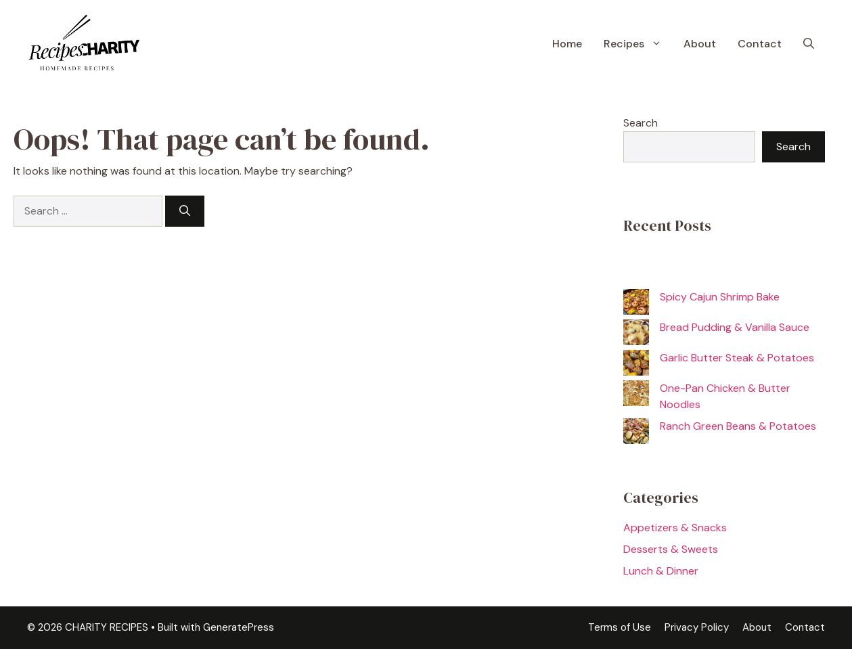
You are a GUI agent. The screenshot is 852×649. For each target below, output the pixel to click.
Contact (760, 44)
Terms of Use (619, 627)
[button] (808, 44)
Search (640, 123)
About (699, 44)
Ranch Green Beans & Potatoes (738, 426)
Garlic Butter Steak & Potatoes (737, 358)
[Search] (184, 211)
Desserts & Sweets (670, 549)
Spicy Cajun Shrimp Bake (720, 297)
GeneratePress (238, 627)
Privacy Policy (697, 627)
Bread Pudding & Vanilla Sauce (734, 327)
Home (567, 44)
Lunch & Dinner (660, 571)
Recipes (638, 44)
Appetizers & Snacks (675, 527)
